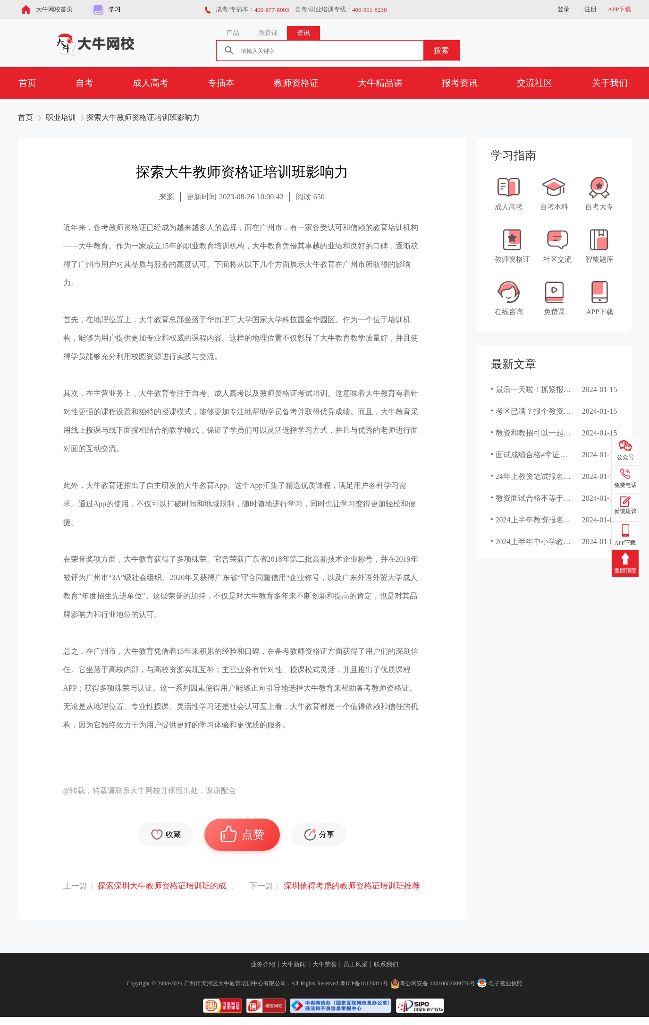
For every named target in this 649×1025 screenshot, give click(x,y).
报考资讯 (460, 83)
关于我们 (610, 83)
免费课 (554, 298)
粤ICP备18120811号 (364, 983)
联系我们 (386, 964)
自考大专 (599, 193)
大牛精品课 (380, 83)
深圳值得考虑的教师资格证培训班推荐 (352, 885)
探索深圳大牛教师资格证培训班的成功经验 (174, 885)
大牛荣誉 (324, 964)
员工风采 (355, 964)
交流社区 (535, 83)
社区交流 (557, 245)
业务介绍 (263, 964)
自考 (84, 83)
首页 (27, 83)
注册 (590, 9)
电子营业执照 (500, 983)
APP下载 (620, 9)
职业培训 (61, 117)
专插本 (221, 83)
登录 (563, 9)
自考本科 (554, 193)
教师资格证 (296, 83)
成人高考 (151, 83)
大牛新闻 (293, 964)
